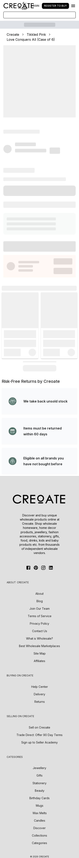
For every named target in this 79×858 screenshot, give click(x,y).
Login (35, 5)
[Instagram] (43, 568)
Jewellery (39, 768)
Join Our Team (39, 608)
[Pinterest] (36, 568)
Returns (39, 701)
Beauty (39, 790)
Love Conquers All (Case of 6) (31, 39)
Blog (39, 601)
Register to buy (55, 5)
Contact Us (39, 631)
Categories (39, 843)
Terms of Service (39, 616)
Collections (39, 835)
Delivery (39, 694)
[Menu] (73, 5)
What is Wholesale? (39, 638)
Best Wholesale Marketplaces (39, 646)
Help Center (39, 686)
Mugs (39, 805)
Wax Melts (40, 813)
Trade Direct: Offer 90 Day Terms (39, 735)
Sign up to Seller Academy (39, 742)
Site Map (40, 653)
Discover (39, 828)
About (39, 593)
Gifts (39, 775)
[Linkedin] (51, 568)
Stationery (39, 783)
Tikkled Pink (36, 34)
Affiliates (39, 661)
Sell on (39, 727)
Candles (39, 820)
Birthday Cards (39, 798)
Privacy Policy (39, 623)
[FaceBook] (28, 568)
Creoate (13, 34)
